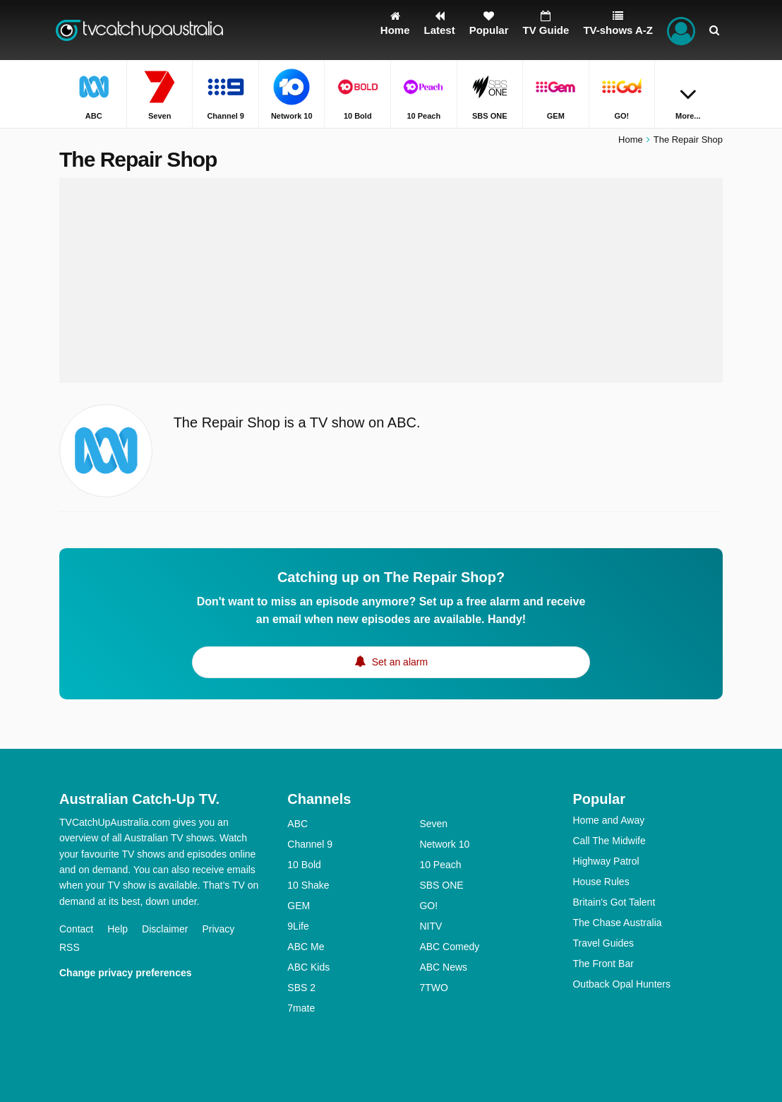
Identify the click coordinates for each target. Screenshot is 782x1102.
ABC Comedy (449, 946)
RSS (69, 947)
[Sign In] (681, 30)
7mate (301, 1008)
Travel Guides (603, 943)
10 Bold (303, 864)
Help (117, 929)
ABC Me (305, 946)
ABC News (443, 967)
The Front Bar (602, 963)
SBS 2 (301, 987)
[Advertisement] (391, 280)
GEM (298, 905)
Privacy (218, 929)
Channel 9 (309, 844)
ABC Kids (308, 967)
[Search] (714, 30)
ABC (297, 823)
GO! (428, 905)
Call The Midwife (608, 840)
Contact (76, 929)
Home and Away (608, 820)
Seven (433, 823)
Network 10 (444, 844)
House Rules (600, 881)
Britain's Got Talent (613, 902)
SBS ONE (441, 885)
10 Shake (308, 885)
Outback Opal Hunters (621, 984)
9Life (297, 926)
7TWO (433, 987)
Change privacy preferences (125, 972)
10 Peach (440, 864)
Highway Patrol (605, 861)
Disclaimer (165, 929)
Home (630, 139)
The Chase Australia (616, 922)
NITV (430, 926)
